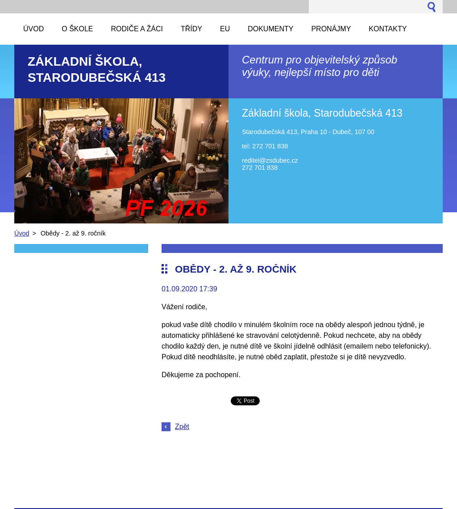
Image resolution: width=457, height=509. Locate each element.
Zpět (182, 426)
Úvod (21, 233)
